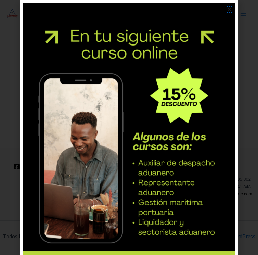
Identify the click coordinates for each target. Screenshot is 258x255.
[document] (129, 127)
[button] (229, 9)
